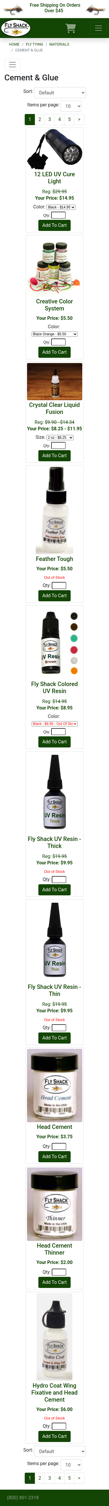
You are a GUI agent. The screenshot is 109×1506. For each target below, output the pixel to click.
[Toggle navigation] (98, 28)
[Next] (79, 119)
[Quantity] (58, 215)
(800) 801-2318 (23, 1497)
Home (14, 44)
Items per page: (43, 105)
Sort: (28, 91)
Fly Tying (34, 44)
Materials (59, 44)
